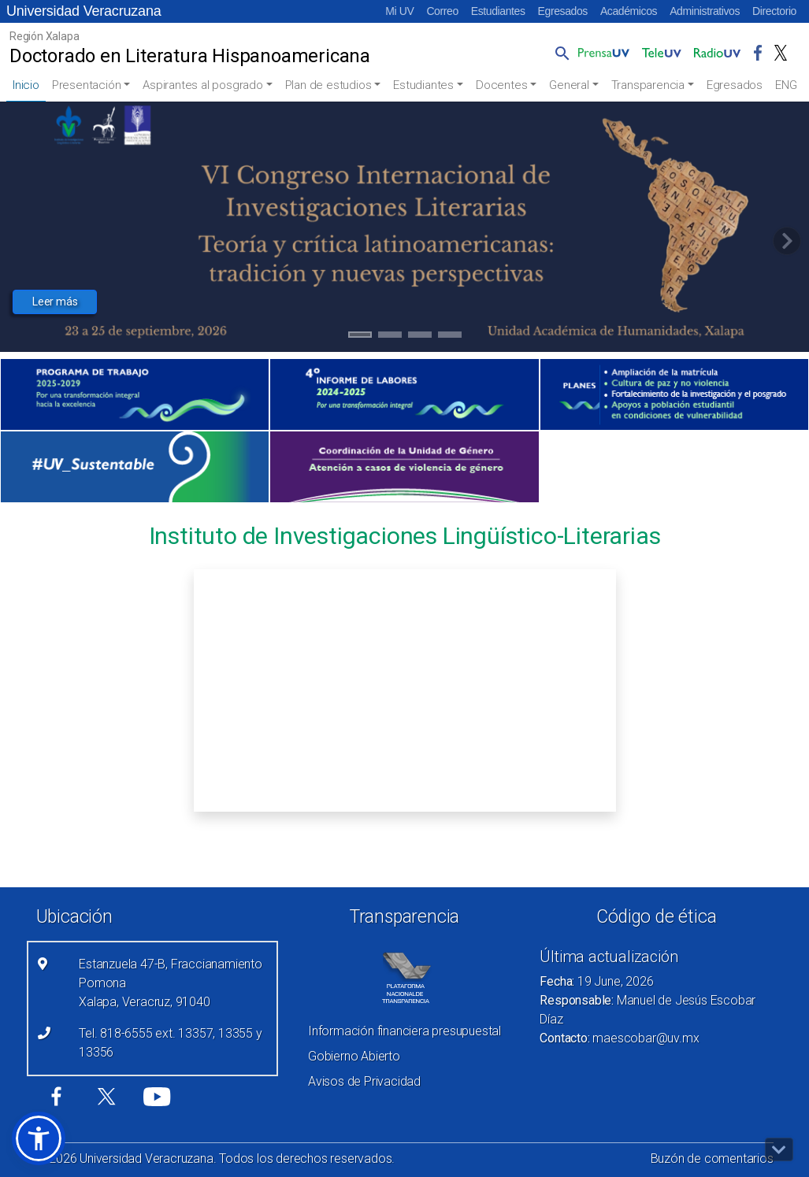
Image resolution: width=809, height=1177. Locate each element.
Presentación (86, 85)
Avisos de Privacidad (364, 1081)
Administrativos (705, 11)
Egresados (563, 11)
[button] (559, 52)
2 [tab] (389, 337)
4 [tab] (449, 337)
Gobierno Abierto (354, 1056)
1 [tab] (359, 337)
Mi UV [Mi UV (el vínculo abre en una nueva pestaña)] (399, 11)
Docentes (501, 85)
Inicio (26, 85)
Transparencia (648, 85)
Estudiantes (498, 11)
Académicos (628, 11)
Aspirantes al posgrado (203, 85)
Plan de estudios (328, 85)
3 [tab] (419, 337)
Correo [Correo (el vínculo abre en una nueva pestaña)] (442, 11)
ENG (785, 85)
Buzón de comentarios (712, 1158)
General (569, 85)
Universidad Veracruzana (83, 11)
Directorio (774, 11)
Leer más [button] (54, 301)
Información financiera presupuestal (404, 1030)
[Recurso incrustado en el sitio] (405, 690)
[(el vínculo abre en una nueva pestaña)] (134, 394)
